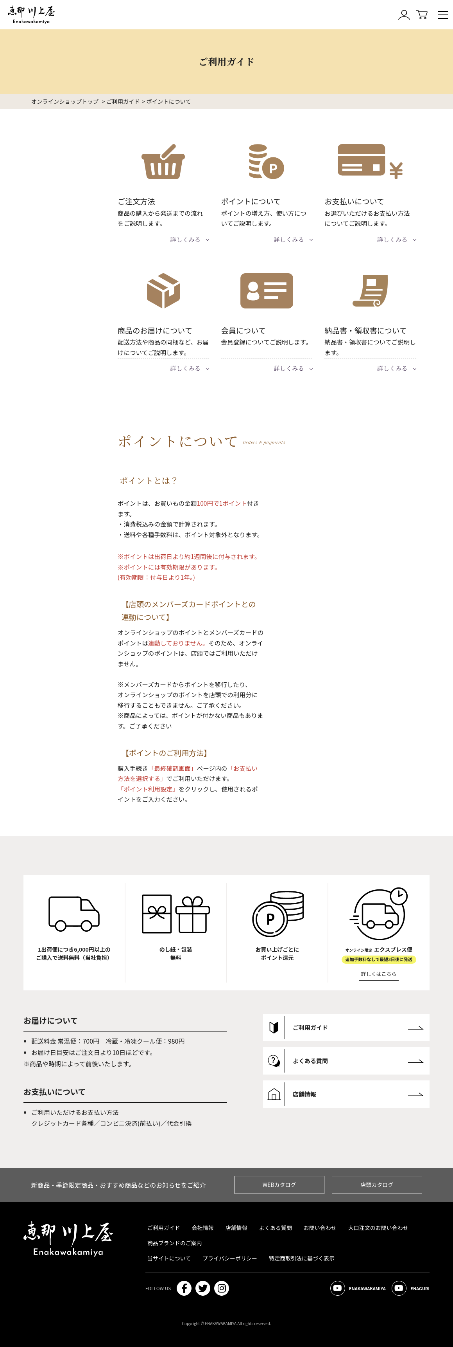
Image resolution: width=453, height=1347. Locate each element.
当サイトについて (169, 1258)
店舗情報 (236, 1228)
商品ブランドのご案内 (174, 1243)
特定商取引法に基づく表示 (302, 1258)
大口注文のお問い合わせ (378, 1228)
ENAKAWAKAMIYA (358, 1288)
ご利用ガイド (163, 1228)
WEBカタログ (279, 1184)
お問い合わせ (320, 1228)
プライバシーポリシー (229, 1258)
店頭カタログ (376, 1184)
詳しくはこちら (379, 973)
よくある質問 (275, 1228)
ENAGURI (411, 1288)
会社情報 (203, 1228)
